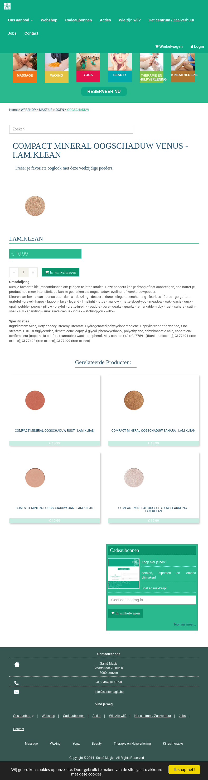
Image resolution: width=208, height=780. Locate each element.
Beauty (96, 743)
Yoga (76, 743)
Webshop (49, 20)
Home (13, 110)
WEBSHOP (28, 110)
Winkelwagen (169, 46)
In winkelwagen (60, 272)
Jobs (12, 33)
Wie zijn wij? (130, 20)
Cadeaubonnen (78, 20)
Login (197, 46)
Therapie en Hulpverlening (132, 743)
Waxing (55, 743)
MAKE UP (45, 110)
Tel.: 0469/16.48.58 (109, 682)
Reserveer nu (104, 91)
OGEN (60, 110)
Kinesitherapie (173, 743)
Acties (105, 20)
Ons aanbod (20, 20)
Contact (31, 33)
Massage (31, 743)
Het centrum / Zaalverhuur (172, 20)
